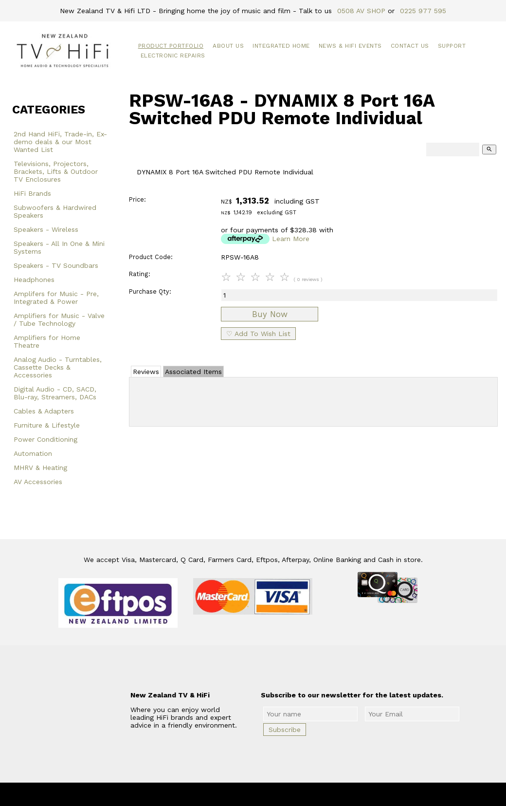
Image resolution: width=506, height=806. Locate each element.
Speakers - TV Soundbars (56, 265)
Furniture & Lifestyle (47, 425)
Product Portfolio (171, 45)
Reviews (146, 371)
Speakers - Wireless (46, 229)
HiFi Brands (32, 193)
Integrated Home (281, 45)
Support (452, 45)
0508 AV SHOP (361, 11)
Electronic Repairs (173, 55)
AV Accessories (38, 482)
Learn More (290, 239)
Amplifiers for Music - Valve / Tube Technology (59, 319)
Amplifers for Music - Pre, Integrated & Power (56, 297)
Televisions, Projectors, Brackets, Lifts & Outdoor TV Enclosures (56, 171)
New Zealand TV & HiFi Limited (279, 794)
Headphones (34, 279)
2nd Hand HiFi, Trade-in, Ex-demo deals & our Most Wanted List (60, 141)
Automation (33, 453)
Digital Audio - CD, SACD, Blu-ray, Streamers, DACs (55, 393)
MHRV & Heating (40, 467)
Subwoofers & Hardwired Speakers (55, 211)
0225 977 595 (423, 11)
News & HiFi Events (350, 45)
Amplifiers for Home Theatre (47, 341)
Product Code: (151, 257)
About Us (228, 45)
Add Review (313, 400)
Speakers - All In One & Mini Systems (59, 247)
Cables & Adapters (44, 411)
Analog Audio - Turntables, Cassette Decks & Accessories (58, 367)
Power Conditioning (45, 439)
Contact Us (410, 45)
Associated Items (193, 371)
